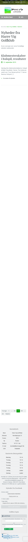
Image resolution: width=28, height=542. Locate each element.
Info (21, 17)
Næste (8, 414)
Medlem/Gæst (7, 17)
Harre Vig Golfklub (11, 26)
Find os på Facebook (14, 506)
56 (15, 411)
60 (3, 414)
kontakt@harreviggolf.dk (17, 446)
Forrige (4, 411)
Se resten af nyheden (9, 78)
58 (22, 411)
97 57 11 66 (17, 443)
